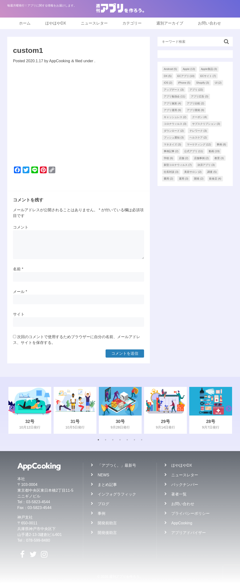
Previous (11, 410)
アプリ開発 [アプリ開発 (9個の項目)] (195, 110)
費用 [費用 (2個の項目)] (168, 178)
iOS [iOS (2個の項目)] (168, 82)
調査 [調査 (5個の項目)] (212, 171)
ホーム (25, 23)
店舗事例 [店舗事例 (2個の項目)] (201, 158)
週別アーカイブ (169, 23)
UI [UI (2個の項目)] (218, 82)
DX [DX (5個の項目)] (167, 75)
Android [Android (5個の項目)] (170, 69)
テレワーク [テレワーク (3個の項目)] (198, 130)
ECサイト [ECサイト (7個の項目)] (208, 75)
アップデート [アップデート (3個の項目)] (174, 89)
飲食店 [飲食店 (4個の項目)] (215, 178)
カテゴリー (132, 23)
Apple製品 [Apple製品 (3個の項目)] (209, 69)
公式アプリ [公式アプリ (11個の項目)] (193, 151)
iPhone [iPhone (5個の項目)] (184, 82)
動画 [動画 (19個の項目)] (214, 151)
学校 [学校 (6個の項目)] (168, 158)
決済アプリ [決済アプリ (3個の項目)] (206, 164)
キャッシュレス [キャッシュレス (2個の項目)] (175, 117)
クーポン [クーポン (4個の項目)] (199, 117)
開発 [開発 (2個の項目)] (198, 178)
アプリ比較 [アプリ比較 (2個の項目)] (195, 103)
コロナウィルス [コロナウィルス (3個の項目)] (175, 123)
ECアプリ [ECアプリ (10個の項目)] (186, 75)
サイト (19, 314)
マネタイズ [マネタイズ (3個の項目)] (172, 144)
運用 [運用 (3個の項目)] (183, 178)
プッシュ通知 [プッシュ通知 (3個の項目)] (174, 137)
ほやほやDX (55, 23)
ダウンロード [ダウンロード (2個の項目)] (174, 130)
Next (227, 410)
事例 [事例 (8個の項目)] (221, 144)
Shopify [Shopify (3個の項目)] (202, 82)
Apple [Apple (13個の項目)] (189, 69)
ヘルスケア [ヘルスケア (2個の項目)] (198, 137)
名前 (18, 269)
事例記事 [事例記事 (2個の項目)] (171, 151)
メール (20, 292)
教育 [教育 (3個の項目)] (219, 158)
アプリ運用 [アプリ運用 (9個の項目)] (172, 110)
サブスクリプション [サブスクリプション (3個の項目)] (206, 123)
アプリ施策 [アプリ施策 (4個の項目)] (172, 103)
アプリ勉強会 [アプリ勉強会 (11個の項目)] (174, 96)
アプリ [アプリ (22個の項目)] (196, 89)
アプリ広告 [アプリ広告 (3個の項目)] (199, 96)
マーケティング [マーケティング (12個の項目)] (199, 144)
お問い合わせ (209, 23)
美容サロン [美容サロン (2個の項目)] (193, 171)
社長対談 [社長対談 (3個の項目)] (171, 171)
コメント (20, 227)
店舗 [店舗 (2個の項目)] (183, 158)
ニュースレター (94, 23)
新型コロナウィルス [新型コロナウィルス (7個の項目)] (178, 164)
